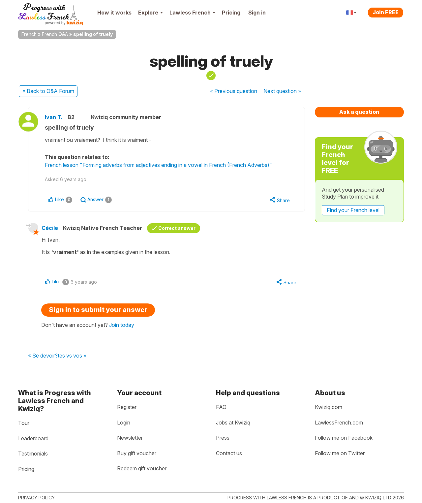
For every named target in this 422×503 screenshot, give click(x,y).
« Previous (233, 91)
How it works (114, 12)
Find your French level (353, 210)
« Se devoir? (43, 356)
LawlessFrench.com (339, 422)
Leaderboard (33, 438)
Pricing (231, 12)
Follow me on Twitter (340, 453)
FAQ (221, 407)
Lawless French (192, 12)
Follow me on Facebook (344, 437)
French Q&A (55, 34)
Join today (121, 325)
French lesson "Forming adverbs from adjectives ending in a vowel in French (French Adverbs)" (158, 165)
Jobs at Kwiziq (233, 422)
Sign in (257, 12)
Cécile (50, 228)
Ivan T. (54, 117)
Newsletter (130, 437)
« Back (48, 91)
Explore (150, 12)
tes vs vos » (72, 356)
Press (222, 437)
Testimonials (33, 453)
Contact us (229, 453)
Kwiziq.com (328, 407)
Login (123, 422)
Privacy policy (36, 497)
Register (126, 407)
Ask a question (359, 112)
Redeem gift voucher (141, 468)
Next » (282, 91)
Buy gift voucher (136, 453)
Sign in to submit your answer (98, 310)
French (29, 34)
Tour (23, 423)
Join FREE (386, 12)
